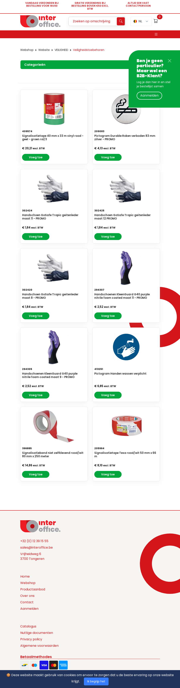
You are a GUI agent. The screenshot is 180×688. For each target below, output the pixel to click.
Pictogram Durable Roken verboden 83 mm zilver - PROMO (124, 137)
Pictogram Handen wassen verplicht (120, 374)
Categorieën (35, 64)
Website (44, 50)
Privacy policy (31, 639)
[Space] (40, 526)
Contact (27, 602)
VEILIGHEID (61, 50)
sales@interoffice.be (36, 547)
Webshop (27, 50)
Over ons (27, 595)
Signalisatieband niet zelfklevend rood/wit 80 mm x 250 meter (52, 454)
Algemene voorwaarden (39, 645)
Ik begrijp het (96, 681)
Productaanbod (32, 589)
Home (25, 576)
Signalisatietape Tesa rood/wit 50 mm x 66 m (125, 454)
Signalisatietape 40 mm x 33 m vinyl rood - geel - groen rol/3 (52, 137)
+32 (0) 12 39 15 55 (34, 541)
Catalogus (28, 626)
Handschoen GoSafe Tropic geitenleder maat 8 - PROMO (50, 296)
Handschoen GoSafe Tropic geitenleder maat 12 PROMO (122, 216)
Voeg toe (36, 157)
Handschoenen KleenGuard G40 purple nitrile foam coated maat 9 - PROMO (49, 375)
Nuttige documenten (36, 632)
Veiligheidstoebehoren (88, 50)
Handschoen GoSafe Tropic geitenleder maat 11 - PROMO (50, 216)
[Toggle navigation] (156, 34)
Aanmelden (149, 95)
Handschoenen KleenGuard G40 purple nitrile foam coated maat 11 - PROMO (122, 296)
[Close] (169, 60)
